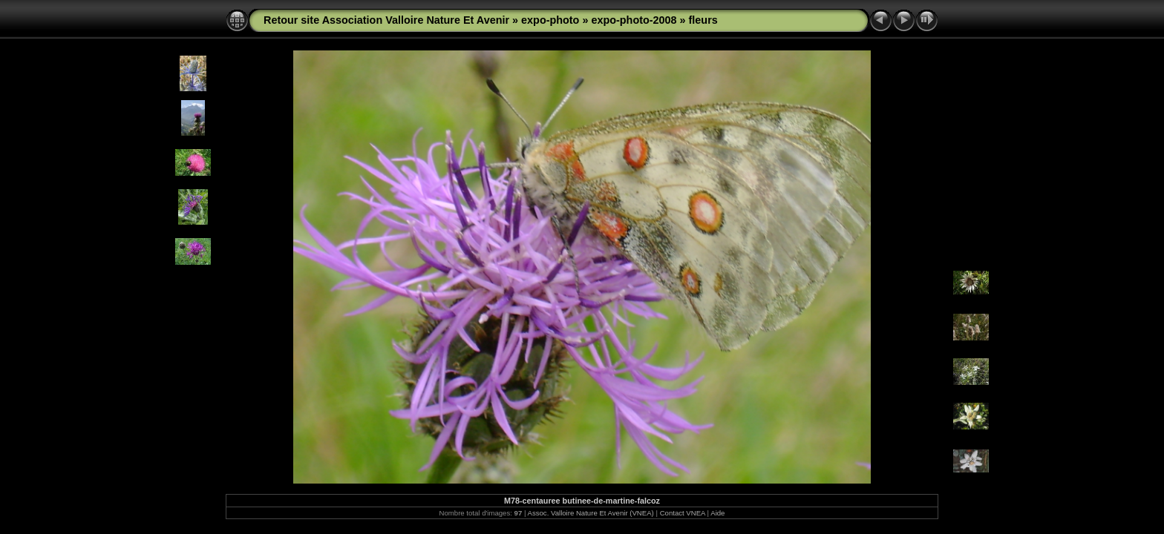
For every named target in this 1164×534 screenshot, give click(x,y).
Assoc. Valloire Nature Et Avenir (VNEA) (591, 513)
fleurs (703, 20)
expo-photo (550, 20)
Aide (717, 513)
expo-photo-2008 (633, 20)
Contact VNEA (682, 513)
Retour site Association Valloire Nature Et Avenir (386, 20)
